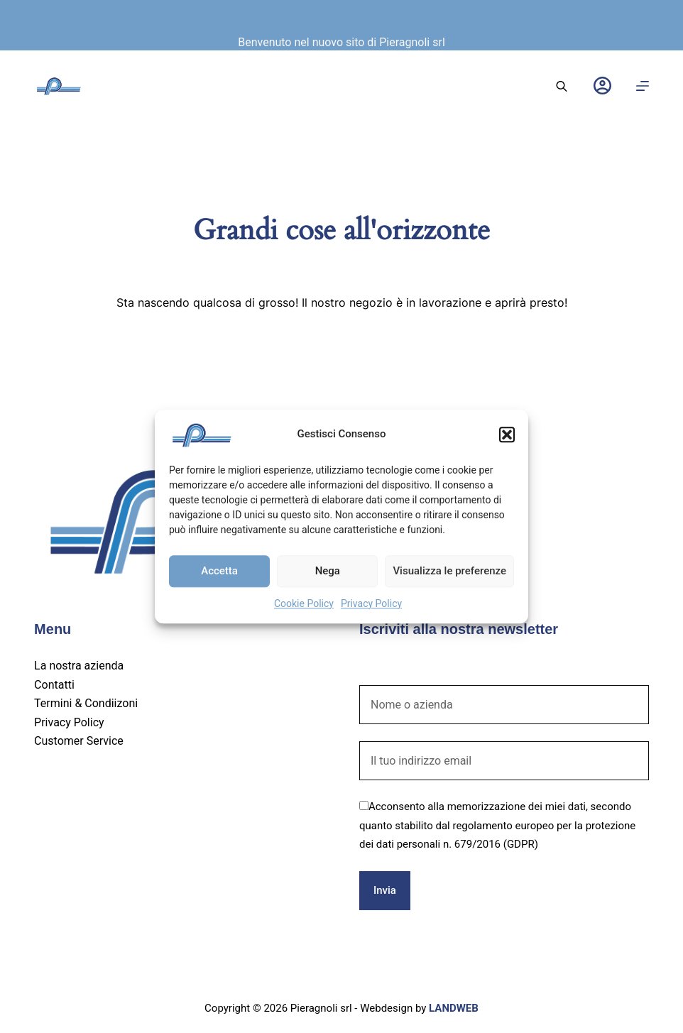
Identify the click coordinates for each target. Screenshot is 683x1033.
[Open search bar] (561, 86)
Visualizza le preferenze (449, 570)
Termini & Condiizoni (86, 703)
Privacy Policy (371, 603)
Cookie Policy (304, 603)
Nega (327, 570)
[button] (507, 434)
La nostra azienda (79, 665)
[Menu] (642, 86)
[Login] (602, 85)
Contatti (54, 685)
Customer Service (79, 741)
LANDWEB (454, 1008)
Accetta (219, 570)
